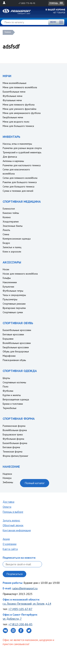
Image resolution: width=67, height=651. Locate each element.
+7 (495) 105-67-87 (20, 609)
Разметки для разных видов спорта (22, 148)
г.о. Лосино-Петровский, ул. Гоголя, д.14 (27, 603)
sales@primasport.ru (25, 588)
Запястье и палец (12, 247)
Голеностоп (9, 208)
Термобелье (9, 408)
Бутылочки (8, 286)
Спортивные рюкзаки (14, 303)
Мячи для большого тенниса (18, 126)
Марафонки (9, 355)
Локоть (6, 230)
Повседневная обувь (14, 360)
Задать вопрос (11, 520)
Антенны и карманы (13, 161)
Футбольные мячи (12, 96)
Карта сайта (10, 549)
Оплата (7, 507)
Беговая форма (11, 447)
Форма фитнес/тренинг (15, 455)
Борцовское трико (13, 434)
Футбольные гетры (13, 290)
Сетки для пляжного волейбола (20, 178)
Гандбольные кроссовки (16, 347)
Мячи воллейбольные (14, 83)
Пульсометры (10, 299)
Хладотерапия (11, 221)
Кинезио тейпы (11, 213)
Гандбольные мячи (13, 117)
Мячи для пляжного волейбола (20, 87)
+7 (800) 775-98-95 (27, 3)
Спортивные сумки (13, 312)
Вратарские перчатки (14, 308)
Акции (6, 539)
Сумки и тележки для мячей (18, 190)
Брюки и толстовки (13, 403)
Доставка (8, 501)
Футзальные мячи (12, 100)
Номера (7, 478)
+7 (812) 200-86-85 (20, 624)
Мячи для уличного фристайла (19, 109)
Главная (7, 32)
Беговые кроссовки (13, 334)
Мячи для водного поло (16, 121)
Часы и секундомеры (14, 295)
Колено (7, 217)
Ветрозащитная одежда (16, 399)
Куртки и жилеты (12, 395)
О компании (9, 544)
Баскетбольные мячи (14, 91)
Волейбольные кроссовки (17, 343)
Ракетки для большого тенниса (20, 182)
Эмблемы (8, 482)
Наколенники (10, 282)
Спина (6, 234)
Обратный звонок (13, 525)
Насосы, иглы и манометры (17, 143)
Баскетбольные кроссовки (17, 330)
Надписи (7, 473)
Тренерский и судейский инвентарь (22, 152)
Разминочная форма (14, 425)
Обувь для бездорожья (16, 351)
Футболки (8, 390)
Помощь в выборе (13, 512)
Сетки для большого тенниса (18, 186)
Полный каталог (34, 483)
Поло (5, 386)
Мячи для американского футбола (22, 113)
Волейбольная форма (15, 430)
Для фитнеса (10, 156)
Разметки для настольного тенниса (22, 165)
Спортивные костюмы (14, 382)
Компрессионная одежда (17, 238)
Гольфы (7, 278)
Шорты (6, 378)
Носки (6, 269)
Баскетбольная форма (15, 443)
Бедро (6, 243)
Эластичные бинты (13, 225)
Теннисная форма (12, 451)
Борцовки (8, 338)
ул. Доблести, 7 (12, 618)
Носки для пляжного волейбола (20, 273)
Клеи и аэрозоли (12, 251)
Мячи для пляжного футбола (18, 104)
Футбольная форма (13, 438)
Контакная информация (17, 530)
